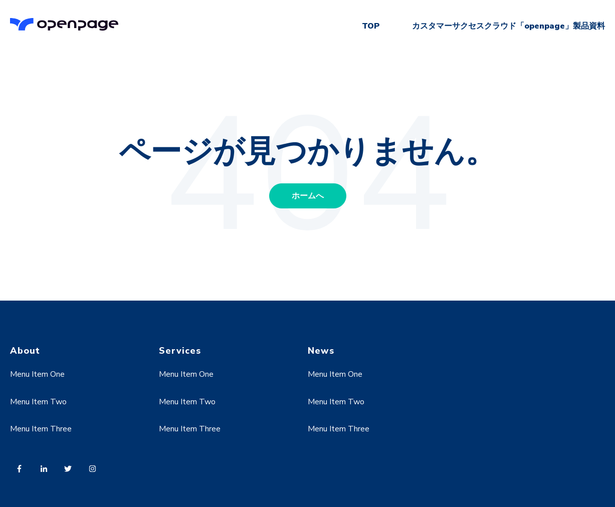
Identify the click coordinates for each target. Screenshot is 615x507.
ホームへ (308, 195)
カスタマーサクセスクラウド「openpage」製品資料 (508, 26)
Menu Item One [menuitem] (37, 374)
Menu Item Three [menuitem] (41, 428)
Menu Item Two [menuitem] (38, 401)
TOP (370, 26)
